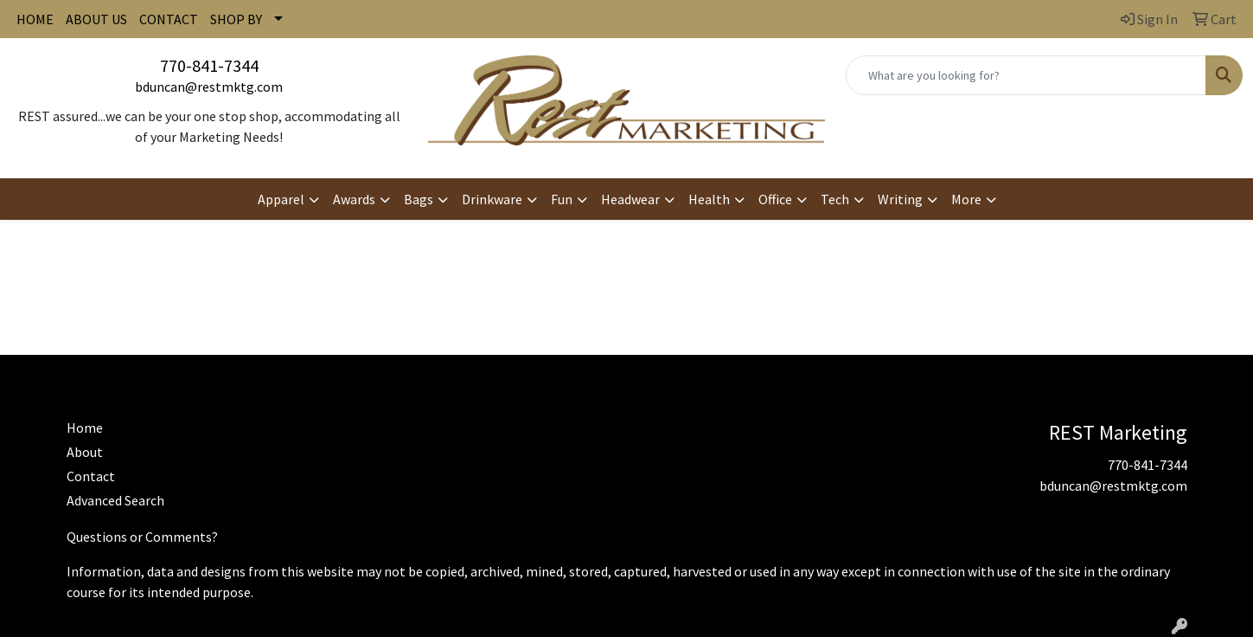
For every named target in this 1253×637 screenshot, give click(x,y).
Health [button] (709, 199)
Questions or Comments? (142, 536)
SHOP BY (236, 19)
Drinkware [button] (492, 199)
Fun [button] (561, 199)
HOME (35, 19)
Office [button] (775, 199)
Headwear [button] (630, 199)
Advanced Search (115, 500)
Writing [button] (900, 199)
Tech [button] (835, 199)
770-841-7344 (209, 65)
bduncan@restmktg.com (209, 86)
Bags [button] (418, 199)
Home (85, 427)
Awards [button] (354, 199)
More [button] (966, 199)
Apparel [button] (281, 199)
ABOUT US (96, 19)
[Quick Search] (1026, 75)
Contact (91, 476)
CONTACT (168, 19)
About (85, 451)
